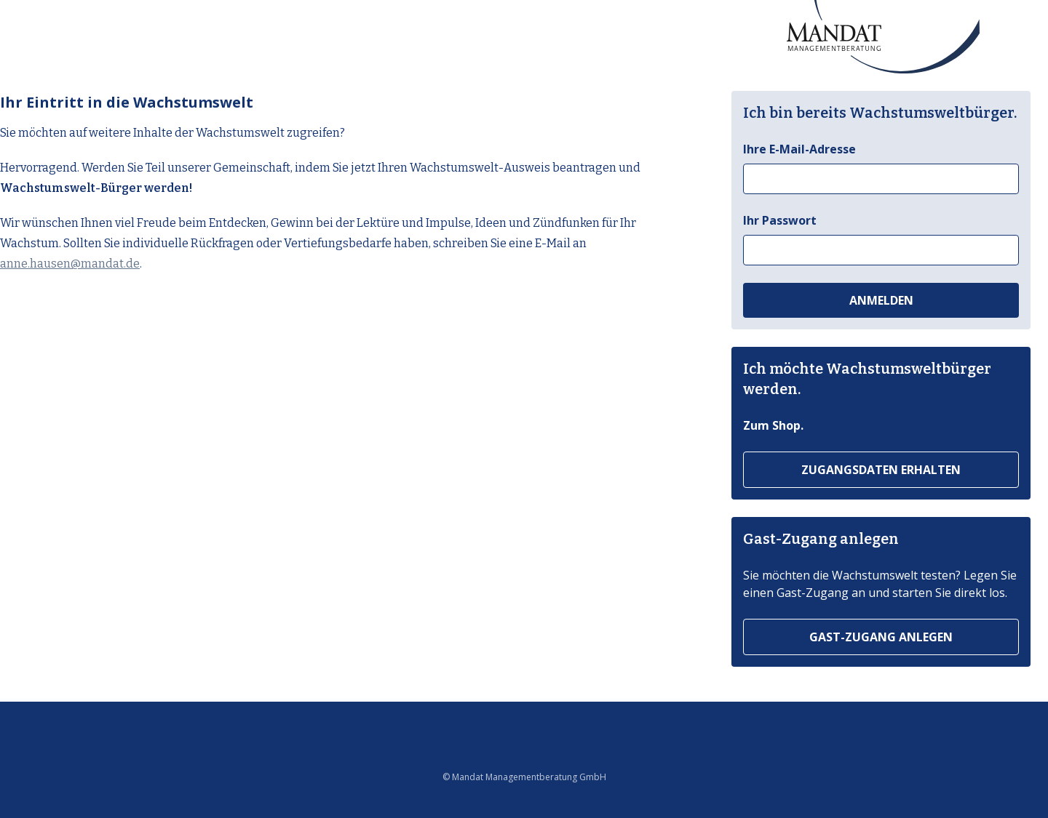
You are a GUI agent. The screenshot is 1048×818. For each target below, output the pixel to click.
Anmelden (881, 300)
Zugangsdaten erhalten (881, 470)
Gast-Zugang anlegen (881, 637)
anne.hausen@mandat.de (70, 263)
